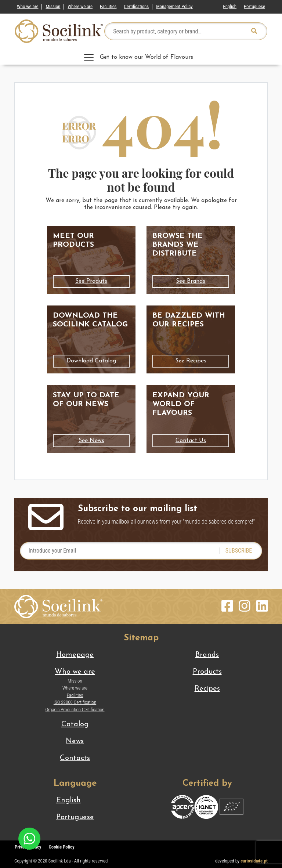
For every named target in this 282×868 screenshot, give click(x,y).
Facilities (108, 6)
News (75, 741)
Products (207, 672)
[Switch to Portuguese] (254, 5)
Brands (207, 655)
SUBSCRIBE (238, 550)
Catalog (74, 724)
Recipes (207, 688)
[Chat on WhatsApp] (29, 838)
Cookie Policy (62, 847)
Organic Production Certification (75, 709)
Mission (53, 6)
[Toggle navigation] (141, 57)
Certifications (136, 6)
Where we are (80, 6)
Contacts (75, 758)
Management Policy (174, 6)
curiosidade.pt (254, 861)
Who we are (27, 6)
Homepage (75, 655)
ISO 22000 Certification (75, 702)
